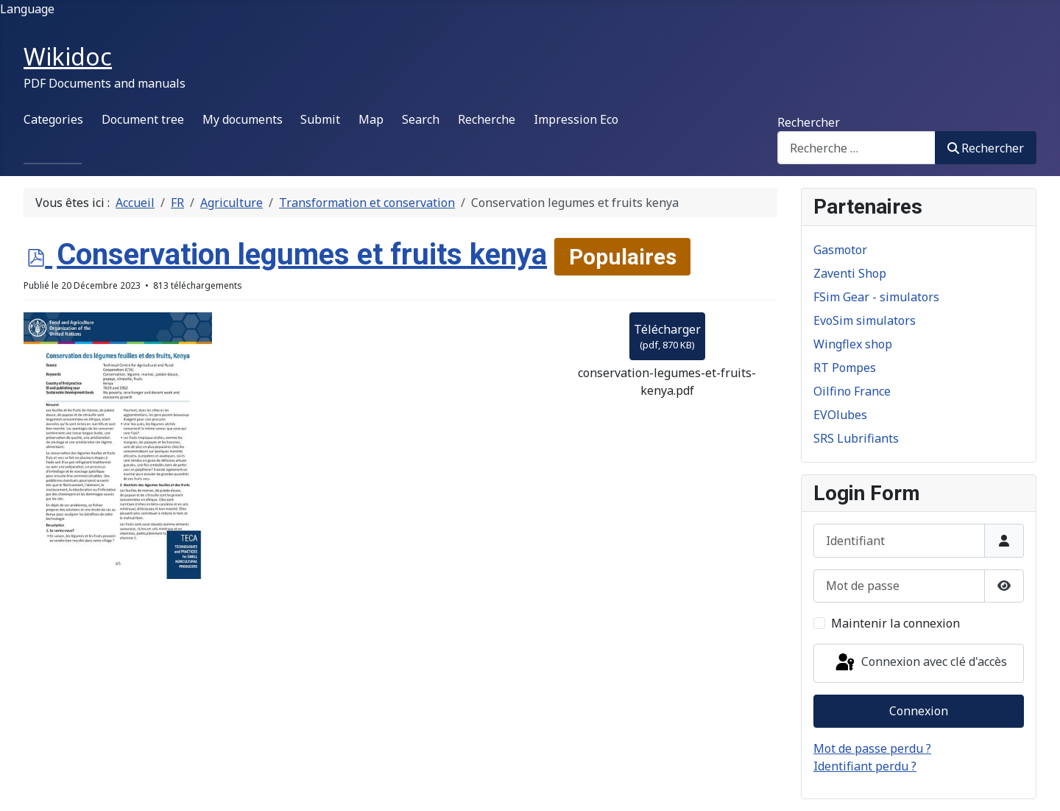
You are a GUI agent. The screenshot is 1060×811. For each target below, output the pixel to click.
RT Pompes (844, 367)
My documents (242, 119)
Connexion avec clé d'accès (920, 663)
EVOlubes (840, 415)
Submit (320, 119)
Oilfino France (852, 391)
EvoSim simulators (864, 320)
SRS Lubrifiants (856, 438)
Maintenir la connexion (895, 623)
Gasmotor (840, 250)
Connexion (918, 711)
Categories (53, 119)
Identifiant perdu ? (864, 766)
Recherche (486, 119)
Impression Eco (576, 119)
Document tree (143, 119)
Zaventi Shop (849, 273)
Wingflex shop (852, 344)
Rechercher (808, 122)
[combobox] (856, 147)
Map (371, 119)
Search (420, 119)
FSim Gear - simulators (876, 297)
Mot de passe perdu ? (872, 748)
